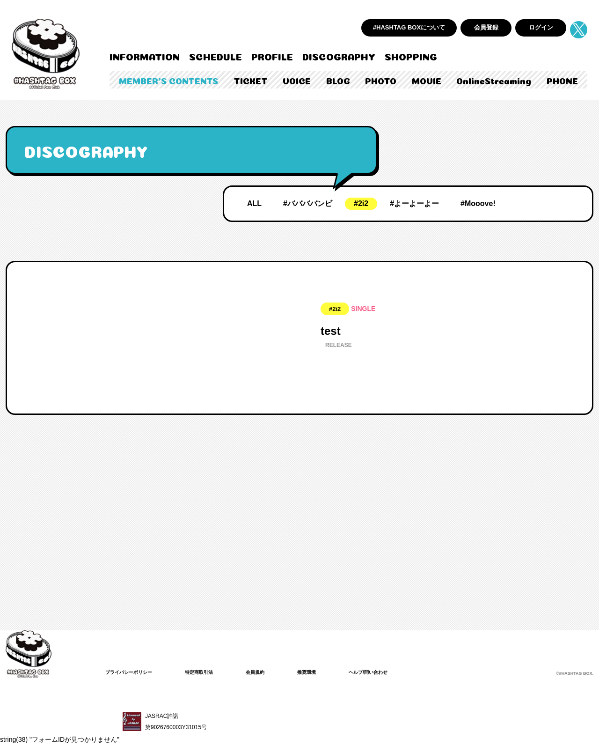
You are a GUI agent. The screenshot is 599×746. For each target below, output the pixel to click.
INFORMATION (145, 55)
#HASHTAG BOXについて (409, 27)
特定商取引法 (211, 672)
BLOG (338, 80)
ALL (254, 203)
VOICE (297, 80)
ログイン (541, 27)
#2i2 (361, 203)
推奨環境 (327, 672)
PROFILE (272, 55)
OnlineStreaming (493, 80)
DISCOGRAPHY (338, 55)
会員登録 (486, 27)
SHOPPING (411, 55)
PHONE (562, 80)
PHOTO (380, 80)
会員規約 (272, 672)
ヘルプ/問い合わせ (394, 672)
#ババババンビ (307, 203)
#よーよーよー (414, 203)
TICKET (251, 80)
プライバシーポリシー (133, 672)
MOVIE (426, 80)
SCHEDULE (215, 55)
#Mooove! (478, 203)
